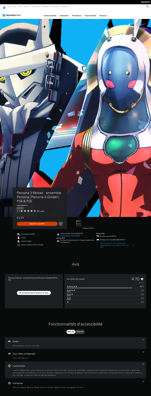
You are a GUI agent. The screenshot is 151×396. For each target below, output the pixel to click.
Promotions (76, 13)
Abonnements (90, 13)
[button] (70, 233)
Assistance (64, 6)
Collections (64, 13)
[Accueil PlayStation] (4, 6)
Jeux (8, 6)
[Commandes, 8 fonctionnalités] (75, 367)
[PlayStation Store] (12, 13)
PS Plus (26, 6)
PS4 (20, 6)
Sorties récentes (50, 13)
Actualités (45, 6)
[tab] (70, 330)
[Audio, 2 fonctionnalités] (75, 341)
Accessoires (35, 6)
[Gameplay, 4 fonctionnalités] (75, 382)
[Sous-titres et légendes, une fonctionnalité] (75, 353)
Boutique (54, 6)
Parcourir (103, 13)
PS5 (14, 6)
